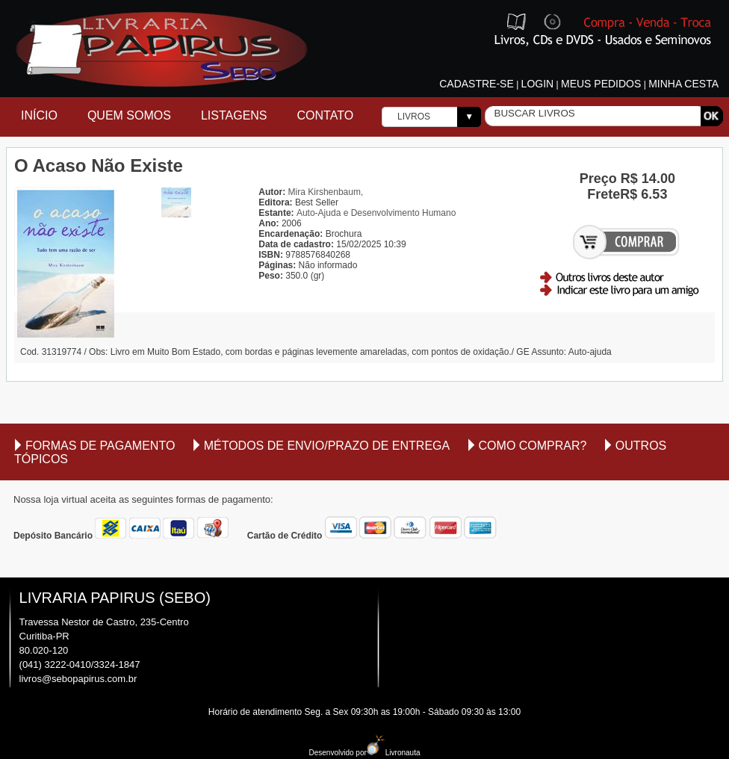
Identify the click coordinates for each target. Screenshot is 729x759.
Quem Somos (129, 115)
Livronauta (394, 753)
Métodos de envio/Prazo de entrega (327, 445)
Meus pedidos (601, 84)
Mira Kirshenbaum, (326, 192)
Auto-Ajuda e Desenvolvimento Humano (376, 213)
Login (537, 84)
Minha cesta (683, 84)
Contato (325, 115)
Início (39, 115)
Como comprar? (533, 445)
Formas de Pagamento (100, 445)
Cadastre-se (476, 84)
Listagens (234, 115)
